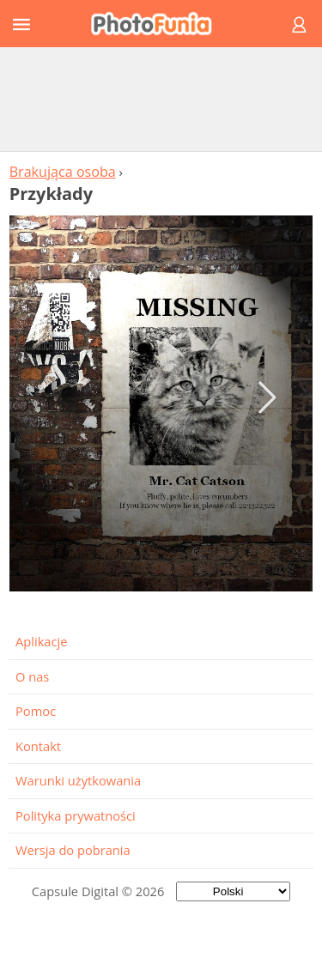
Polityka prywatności (75, 815)
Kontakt (38, 746)
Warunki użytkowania (78, 780)
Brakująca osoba (62, 171)
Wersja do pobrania (73, 849)
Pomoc (35, 710)
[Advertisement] (161, 99)
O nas (32, 676)
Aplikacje (41, 641)
